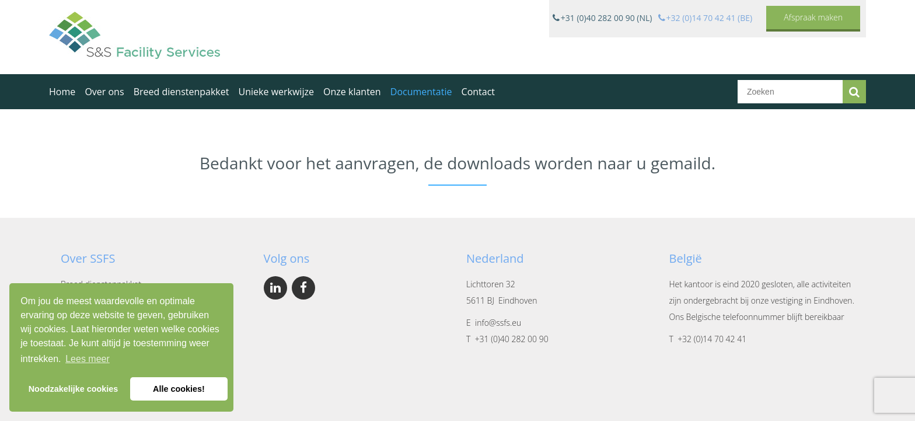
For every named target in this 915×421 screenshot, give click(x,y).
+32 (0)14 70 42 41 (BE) (709, 18)
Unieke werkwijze (276, 91)
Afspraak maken (813, 17)
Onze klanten (352, 91)
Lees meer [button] (87, 359)
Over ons (104, 91)
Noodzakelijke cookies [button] (73, 389)
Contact (478, 91)
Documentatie (421, 91)
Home (62, 91)
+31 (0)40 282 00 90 (512, 339)
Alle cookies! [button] (179, 389)
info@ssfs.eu (498, 322)
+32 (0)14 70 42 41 (711, 339)
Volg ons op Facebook (303, 288)
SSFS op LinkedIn (275, 288)
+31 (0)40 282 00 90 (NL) (606, 18)
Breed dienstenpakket (181, 91)
